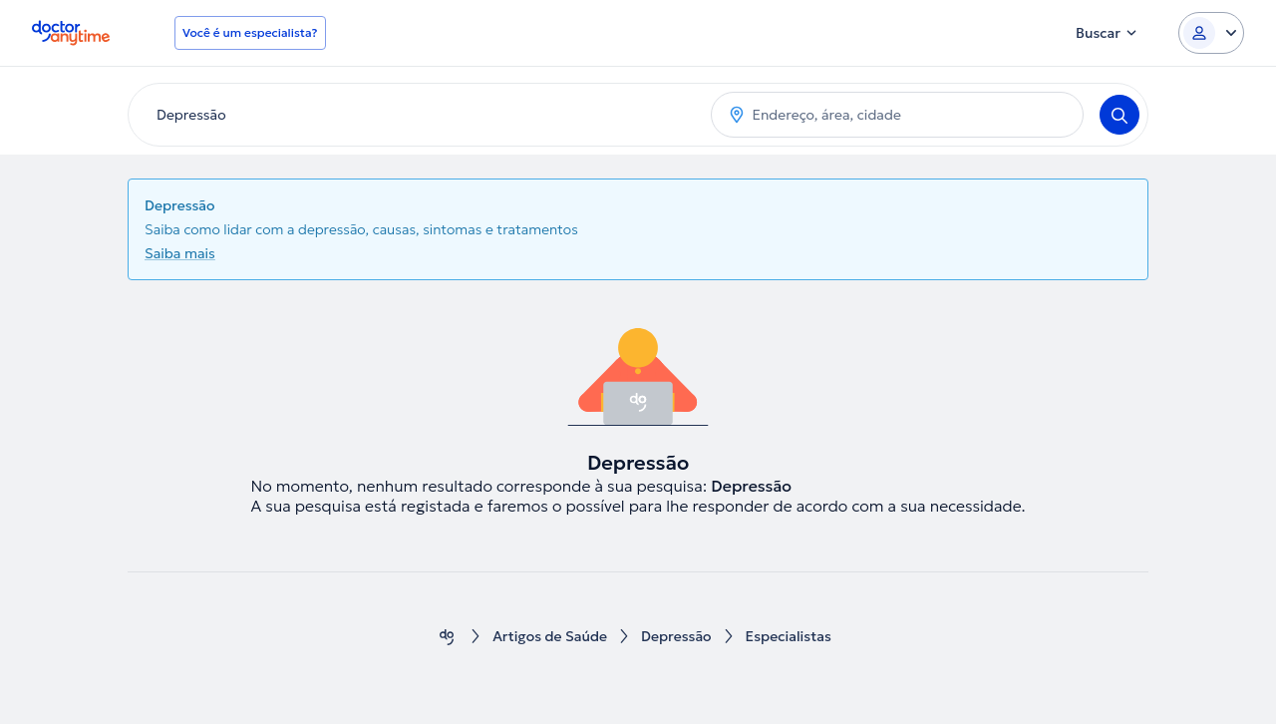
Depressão (676, 636)
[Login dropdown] (1211, 33)
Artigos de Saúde (549, 636)
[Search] (1119, 115)
